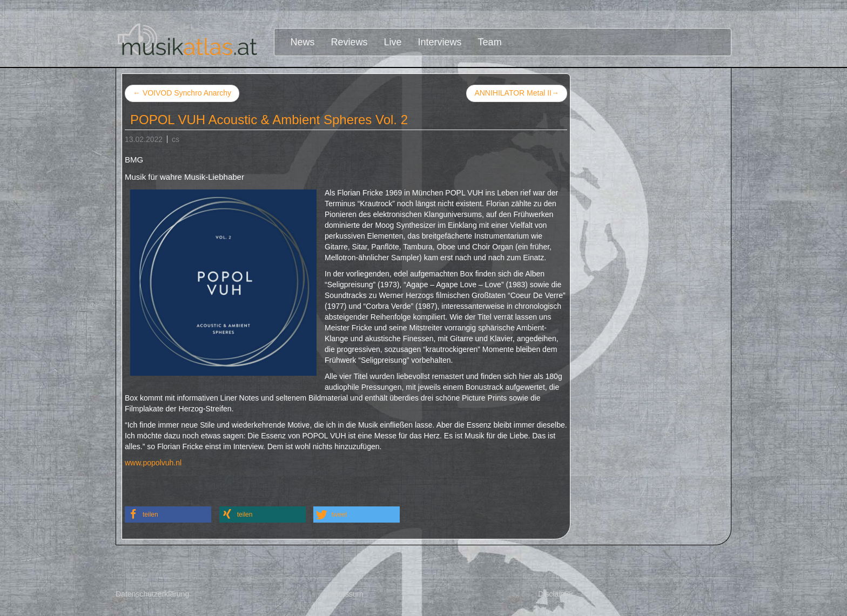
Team (490, 42)
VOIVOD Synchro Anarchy (182, 93)
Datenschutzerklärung (152, 594)
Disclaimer (555, 594)
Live (393, 42)
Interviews (440, 42)
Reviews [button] (349, 42)
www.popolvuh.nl (153, 462)
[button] (168, 514)
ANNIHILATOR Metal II (516, 93)
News (303, 42)
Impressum (344, 594)
